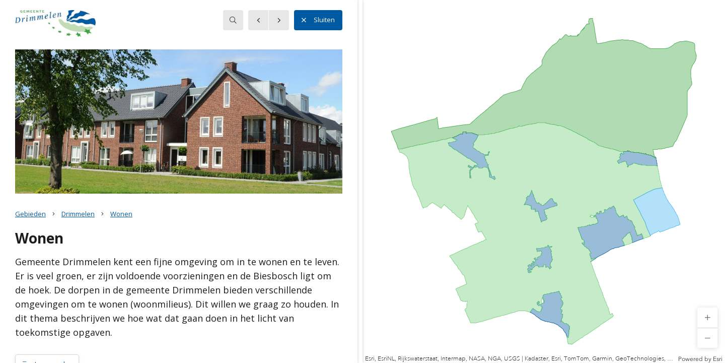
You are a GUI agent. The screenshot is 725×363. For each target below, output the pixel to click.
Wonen (121, 213)
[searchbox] (233, 20)
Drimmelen (78, 213)
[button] (707, 318)
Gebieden (30, 213)
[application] (543, 181)
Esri (717, 358)
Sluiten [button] (318, 20)
